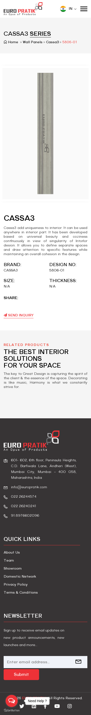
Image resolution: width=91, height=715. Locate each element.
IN (68, 9)
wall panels (32, 42)
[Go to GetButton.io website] (11, 710)
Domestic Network (20, 576)
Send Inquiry (18, 315)
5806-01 (69, 42)
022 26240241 (23, 506)
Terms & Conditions (21, 592)
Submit (21, 674)
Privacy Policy (16, 584)
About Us (12, 552)
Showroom (13, 568)
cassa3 (52, 42)
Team (9, 560)
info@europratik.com (29, 487)
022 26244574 (23, 497)
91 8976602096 (25, 515)
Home (11, 42)
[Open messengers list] (12, 701)
